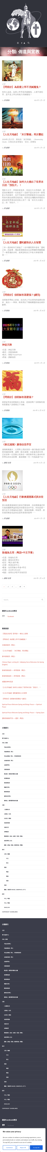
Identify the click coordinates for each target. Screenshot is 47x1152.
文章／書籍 (7, 854)
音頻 (5, 885)
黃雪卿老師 (7, 778)
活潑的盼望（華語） (9, 645)
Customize (9, 1147)
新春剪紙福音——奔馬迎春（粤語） (14, 670)
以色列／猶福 (7, 818)
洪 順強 (6, 100)
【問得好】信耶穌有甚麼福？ (18, 397)
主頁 (3, 734)
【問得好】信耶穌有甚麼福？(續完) (21, 294)
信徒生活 (6, 827)
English (7, 907)
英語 (7, 880)
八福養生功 (7, 809)
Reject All (23, 1147)
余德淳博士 (7, 765)
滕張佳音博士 (7, 796)
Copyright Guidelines (10, 912)
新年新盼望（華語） (9, 656)
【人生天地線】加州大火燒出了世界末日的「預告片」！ (21, 687)
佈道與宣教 (7, 823)
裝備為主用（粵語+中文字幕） (18, 552)
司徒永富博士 (7, 747)
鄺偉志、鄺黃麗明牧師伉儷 (11, 800)
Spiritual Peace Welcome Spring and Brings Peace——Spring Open (23, 713)
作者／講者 (5, 742)
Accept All (36, 1147)
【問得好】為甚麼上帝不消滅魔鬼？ (21, 86)
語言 (3, 894)
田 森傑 (6, 148)
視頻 (5, 867)
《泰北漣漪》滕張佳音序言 (16, 444)
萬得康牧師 (7, 783)
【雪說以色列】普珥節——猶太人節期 (15, 634)
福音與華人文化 (8, 840)
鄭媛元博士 (7, 787)
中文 (7, 858)
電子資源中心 (5, 738)
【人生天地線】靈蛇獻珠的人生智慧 (21, 242)
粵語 (7, 872)
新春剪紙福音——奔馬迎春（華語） (14, 676)
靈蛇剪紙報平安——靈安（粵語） (13, 718)
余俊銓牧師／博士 (8, 760)
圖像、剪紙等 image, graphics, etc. (15, 889)
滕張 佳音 (7, 463)
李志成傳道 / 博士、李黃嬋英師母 (12, 756)
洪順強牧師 (7, 769)
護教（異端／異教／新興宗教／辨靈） (13, 845)
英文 (7, 863)
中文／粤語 (7, 898)
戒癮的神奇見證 (7, 682)
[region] (22, 1140)
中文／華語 (7, 903)
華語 (7, 876)
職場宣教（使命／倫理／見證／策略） (13, 836)
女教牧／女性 (7, 814)
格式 (3, 849)
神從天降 (7, 344)
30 (20, 587)
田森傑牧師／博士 (8, 751)
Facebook (11, 616)
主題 (3, 805)
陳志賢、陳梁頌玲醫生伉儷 (11, 774)
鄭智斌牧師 (7, 791)
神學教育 (6, 831)
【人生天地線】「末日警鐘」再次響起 (22, 134)
